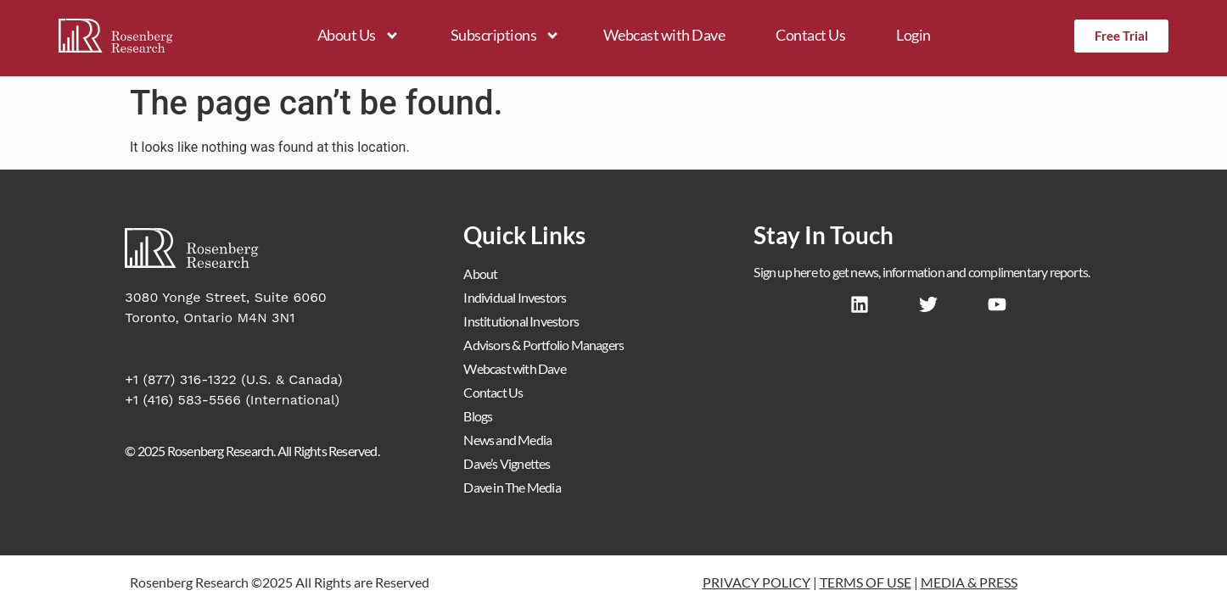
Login (913, 34)
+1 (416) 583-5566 (183, 400)
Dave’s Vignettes (506, 463)
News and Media (507, 440)
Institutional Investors (521, 321)
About (480, 273)
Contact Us (810, 34)
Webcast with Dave (664, 34)
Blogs (477, 416)
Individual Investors (514, 297)
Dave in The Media (511, 487)
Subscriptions (506, 36)
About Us (358, 36)
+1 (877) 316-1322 (181, 379)
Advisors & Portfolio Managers (543, 345)
